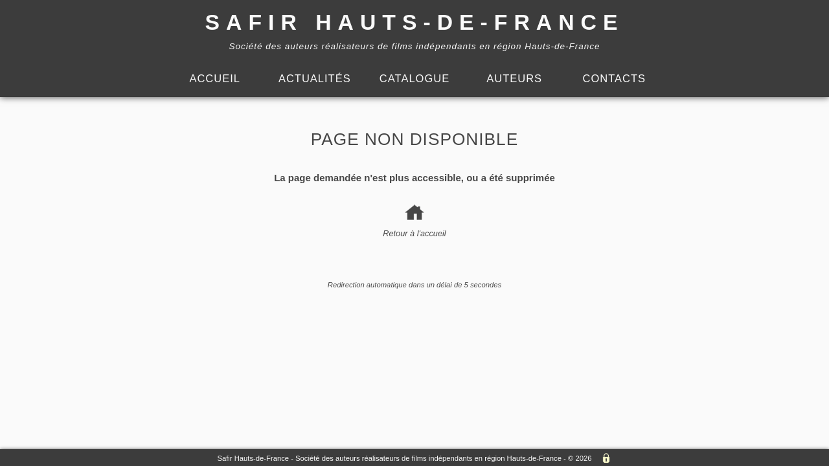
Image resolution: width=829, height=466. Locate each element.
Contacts (614, 78)
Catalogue (414, 78)
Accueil (214, 78)
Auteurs (514, 78)
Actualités (314, 78)
